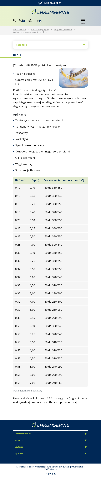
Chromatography (40, 29)
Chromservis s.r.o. (51, 433)
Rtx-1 (46, 31)
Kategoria (50, 44)
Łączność (51, 453)
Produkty (51, 440)
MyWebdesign (51, 469)
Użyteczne (51, 447)
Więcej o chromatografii (25, 31)
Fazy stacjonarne (63, 29)
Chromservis (19, 29)
